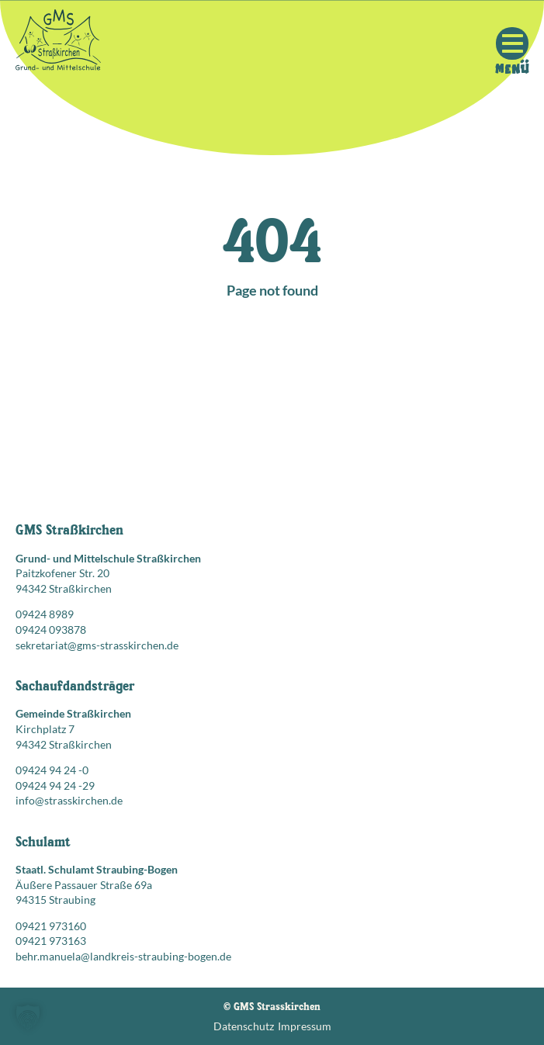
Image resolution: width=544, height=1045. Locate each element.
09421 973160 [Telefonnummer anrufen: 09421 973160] (51, 926)
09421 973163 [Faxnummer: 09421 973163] (51, 940)
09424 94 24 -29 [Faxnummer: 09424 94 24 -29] (55, 785)
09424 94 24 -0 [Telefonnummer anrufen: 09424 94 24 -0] (52, 770)
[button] (28, 1017)
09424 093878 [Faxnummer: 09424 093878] (51, 629)
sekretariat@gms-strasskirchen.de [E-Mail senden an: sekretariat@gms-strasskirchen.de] (97, 645)
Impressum (304, 1026)
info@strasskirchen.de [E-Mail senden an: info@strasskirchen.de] (69, 800)
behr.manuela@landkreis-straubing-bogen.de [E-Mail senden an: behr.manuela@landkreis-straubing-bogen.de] (123, 956)
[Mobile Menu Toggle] (512, 43)
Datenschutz (243, 1026)
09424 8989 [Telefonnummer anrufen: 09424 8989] (45, 614)
